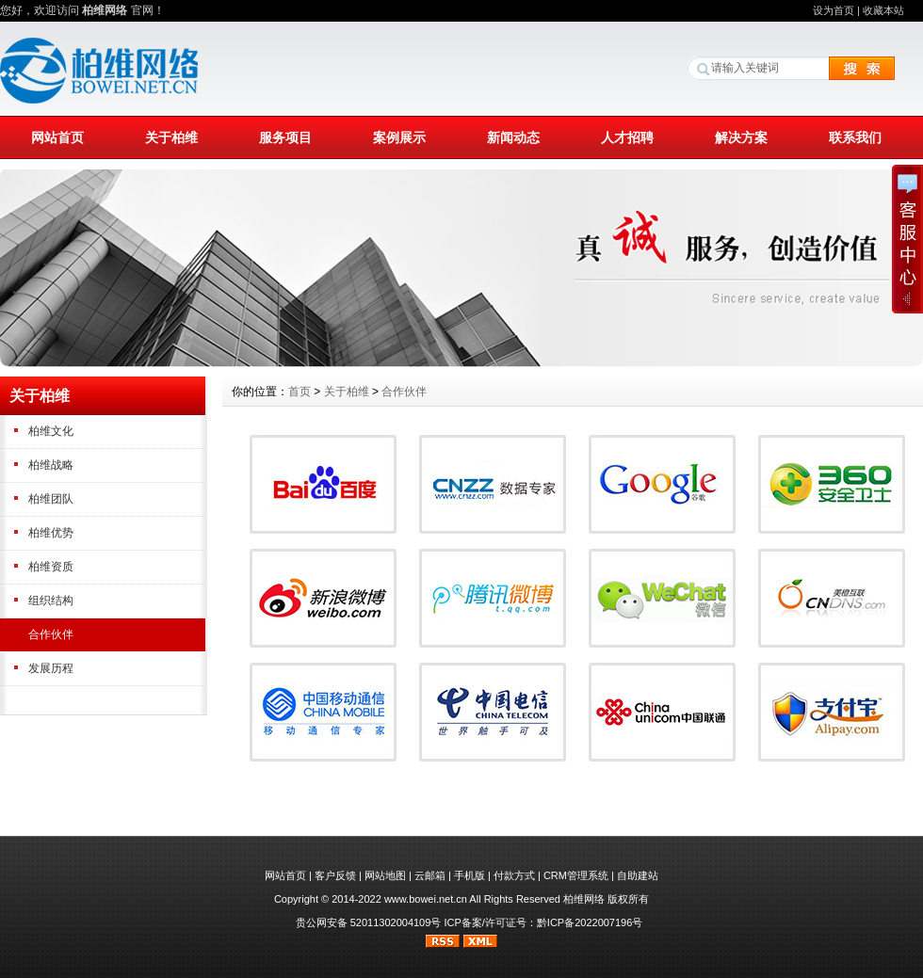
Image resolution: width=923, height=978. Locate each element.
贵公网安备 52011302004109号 (369, 922)
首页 (299, 391)
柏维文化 (50, 431)
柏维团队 (50, 498)
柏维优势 (50, 532)
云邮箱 (429, 875)
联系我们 (855, 137)
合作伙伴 (50, 634)
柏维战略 (50, 465)
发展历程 (50, 668)
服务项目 (285, 137)
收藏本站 (883, 10)
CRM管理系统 (575, 875)
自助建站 (637, 875)
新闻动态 (513, 137)
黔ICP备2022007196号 (590, 922)
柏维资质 (50, 566)
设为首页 (833, 10)
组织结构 (50, 600)
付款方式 (514, 875)
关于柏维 (171, 137)
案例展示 (399, 137)
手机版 (469, 875)
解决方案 (741, 137)
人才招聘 (627, 137)
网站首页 (57, 137)
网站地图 (385, 875)
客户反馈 (335, 875)
